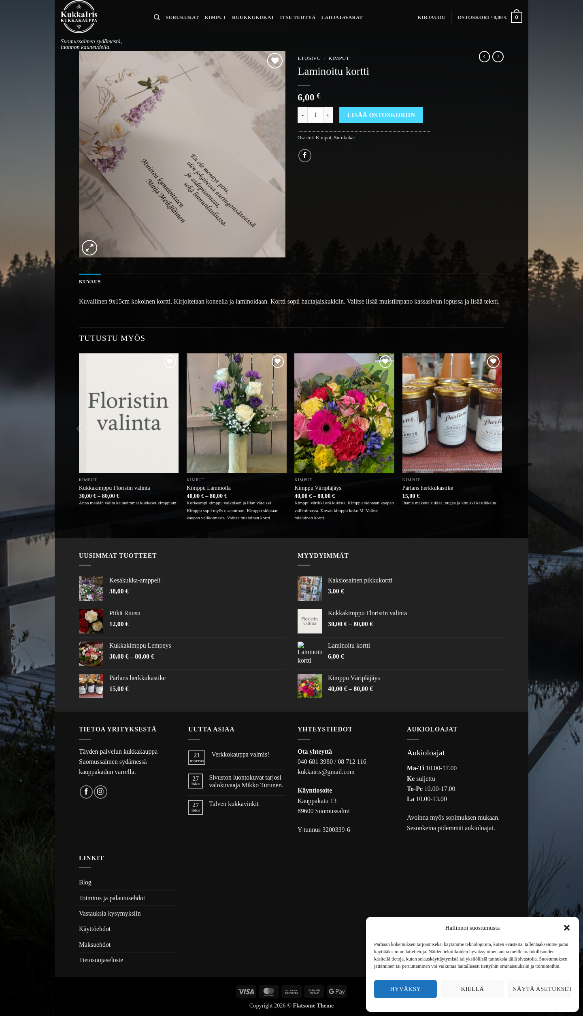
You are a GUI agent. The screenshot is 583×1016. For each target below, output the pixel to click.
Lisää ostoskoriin (381, 114)
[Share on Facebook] (305, 155)
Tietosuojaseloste (101, 959)
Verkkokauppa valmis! (240, 754)
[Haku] (157, 17)
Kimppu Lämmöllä (209, 488)
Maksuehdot (95, 944)
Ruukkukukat (253, 17)
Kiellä (472, 989)
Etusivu (309, 58)
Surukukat (182, 17)
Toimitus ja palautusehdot (112, 897)
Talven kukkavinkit (233, 803)
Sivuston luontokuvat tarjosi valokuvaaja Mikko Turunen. (246, 781)
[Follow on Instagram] (100, 792)
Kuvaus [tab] (89, 282)
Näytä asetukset (542, 989)
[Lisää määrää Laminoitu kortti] (328, 115)
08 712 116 (352, 761)
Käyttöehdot (95, 928)
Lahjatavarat (342, 17)
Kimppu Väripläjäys (317, 488)
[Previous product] (498, 56)
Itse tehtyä (298, 17)
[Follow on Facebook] (86, 792)
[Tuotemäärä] (315, 115)
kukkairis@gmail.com (326, 771)
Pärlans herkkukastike (427, 488)
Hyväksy (405, 989)
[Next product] (484, 56)
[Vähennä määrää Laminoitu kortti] (302, 115)
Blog (85, 882)
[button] (567, 928)
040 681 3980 (315, 761)
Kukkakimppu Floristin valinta (114, 488)
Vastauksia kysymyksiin (110, 913)
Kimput (215, 17)
